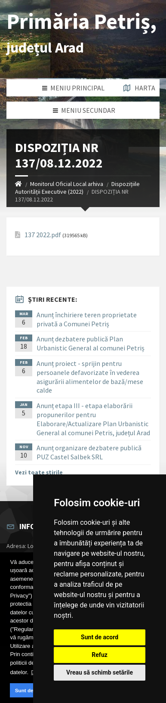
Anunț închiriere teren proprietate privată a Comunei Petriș (87, 319)
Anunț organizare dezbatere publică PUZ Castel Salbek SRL (89, 452)
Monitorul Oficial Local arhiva (66, 184)
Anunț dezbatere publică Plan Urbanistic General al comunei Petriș (90, 343)
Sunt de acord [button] (32, 690)
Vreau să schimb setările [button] (99, 672)
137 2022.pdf (43, 235)
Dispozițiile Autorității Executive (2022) (77, 187)
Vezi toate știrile (39, 472)
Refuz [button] (100, 654)
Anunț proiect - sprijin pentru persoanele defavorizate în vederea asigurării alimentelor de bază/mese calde (90, 376)
